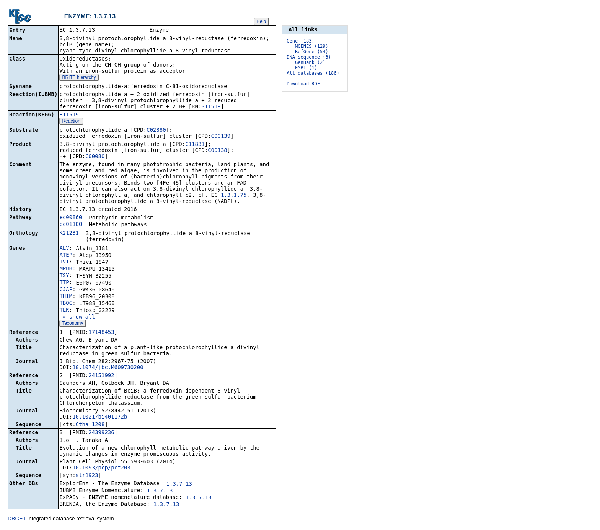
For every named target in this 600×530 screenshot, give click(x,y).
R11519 (211, 107)
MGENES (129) (311, 46)
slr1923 (87, 476)
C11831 (195, 145)
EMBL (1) (306, 67)
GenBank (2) (310, 62)
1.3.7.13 (179, 484)
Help (261, 21)
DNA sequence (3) (309, 57)
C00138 (217, 151)
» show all (77, 317)
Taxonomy (72, 324)
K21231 (69, 234)
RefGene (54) (311, 51)
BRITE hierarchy (79, 78)
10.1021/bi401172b (99, 417)
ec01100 (70, 225)
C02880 (156, 131)
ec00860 (70, 218)
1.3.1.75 (233, 196)
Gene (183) (300, 41)
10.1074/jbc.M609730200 (107, 368)
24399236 (101, 433)
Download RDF (303, 84)
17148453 (101, 333)
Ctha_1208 (90, 425)
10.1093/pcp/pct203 (101, 468)
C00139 (221, 137)
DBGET (17, 519)
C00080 (95, 157)
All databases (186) (313, 73)
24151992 (101, 376)
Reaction (71, 121)
